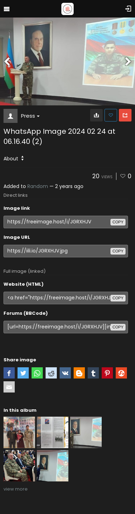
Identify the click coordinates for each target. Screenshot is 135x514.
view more (16, 489)
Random (37, 186)
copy (118, 222)
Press (30, 115)
